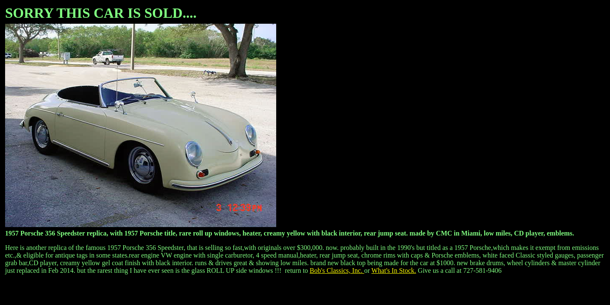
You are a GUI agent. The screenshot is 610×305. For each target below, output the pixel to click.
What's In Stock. (394, 270)
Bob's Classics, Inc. (337, 270)
